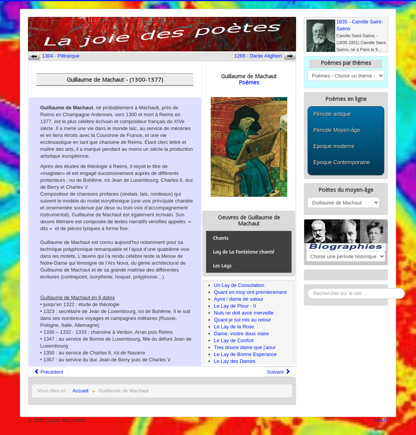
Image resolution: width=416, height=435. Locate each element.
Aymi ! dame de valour (239, 299)
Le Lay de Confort (234, 340)
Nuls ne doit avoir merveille (244, 313)
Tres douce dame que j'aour (245, 347)
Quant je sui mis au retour (242, 320)
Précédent (48, 372)
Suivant (278, 372)
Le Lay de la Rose (234, 327)
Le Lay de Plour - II (235, 306)
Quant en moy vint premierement (250, 292)
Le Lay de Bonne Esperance (245, 354)
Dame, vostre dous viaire (241, 333)
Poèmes (249, 82)
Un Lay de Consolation (239, 285)
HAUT (381, 420)
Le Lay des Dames (234, 361)
